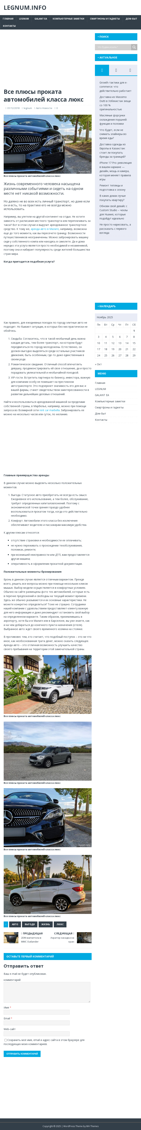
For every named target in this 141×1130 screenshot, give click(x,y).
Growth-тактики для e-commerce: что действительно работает (115, 87)
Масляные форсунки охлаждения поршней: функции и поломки (113, 119)
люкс (60, 924)
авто (15, 924)
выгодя (30, 924)
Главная (8, 18)
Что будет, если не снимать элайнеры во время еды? (113, 134)
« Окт (98, 364)
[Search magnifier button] (134, 47)
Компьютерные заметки (68, 18)
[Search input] (114, 47)
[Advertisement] (48, 60)
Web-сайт (10, 1029)
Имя (7, 1007)
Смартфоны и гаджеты (105, 18)
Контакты (9, 25)
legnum (28, 108)
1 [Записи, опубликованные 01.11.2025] (134, 330)
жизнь (45, 924)
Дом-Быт (131, 18)
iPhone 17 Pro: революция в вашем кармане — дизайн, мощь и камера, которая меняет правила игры (116, 171)
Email (7, 1018)
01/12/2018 (13, 108)
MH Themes (92, 1126)
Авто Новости (44, 108)
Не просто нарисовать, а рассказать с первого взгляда (115, 229)
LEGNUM (24, 18)
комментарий (12, 980)
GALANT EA (41, 18)
